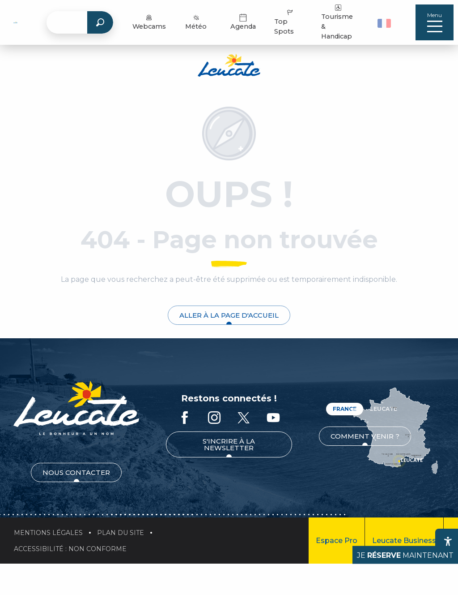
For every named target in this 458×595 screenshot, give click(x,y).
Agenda (245, 22)
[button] (385, 22)
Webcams (151, 22)
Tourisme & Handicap (338, 22)
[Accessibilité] (448, 541)
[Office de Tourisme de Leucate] (229, 67)
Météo (197, 22)
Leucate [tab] (383, 408)
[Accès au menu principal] (435, 22)
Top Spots (286, 22)
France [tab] (344, 408)
